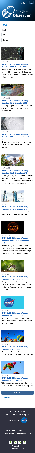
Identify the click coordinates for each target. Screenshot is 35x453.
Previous (7, 397)
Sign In (24, 3)
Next (5, 399)
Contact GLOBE (17, 448)
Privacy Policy (17, 446)
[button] (17, 393)
